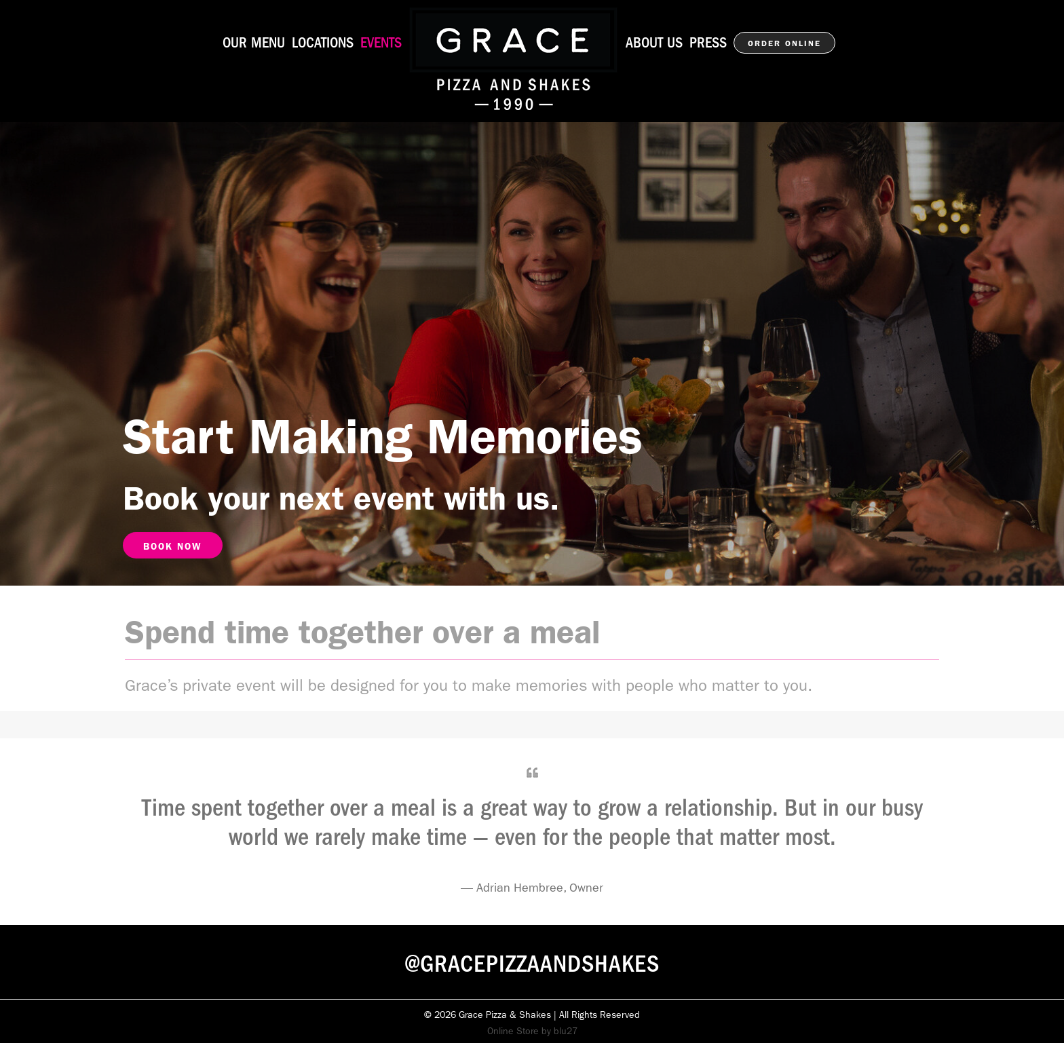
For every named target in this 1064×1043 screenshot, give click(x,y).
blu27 (565, 1031)
